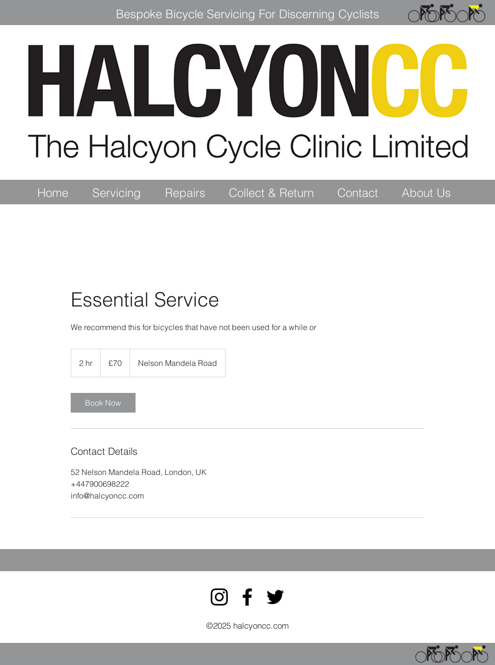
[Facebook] (247, 597)
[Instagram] (219, 597)
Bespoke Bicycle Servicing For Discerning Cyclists (247, 14)
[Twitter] (275, 597)
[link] (103, 403)
